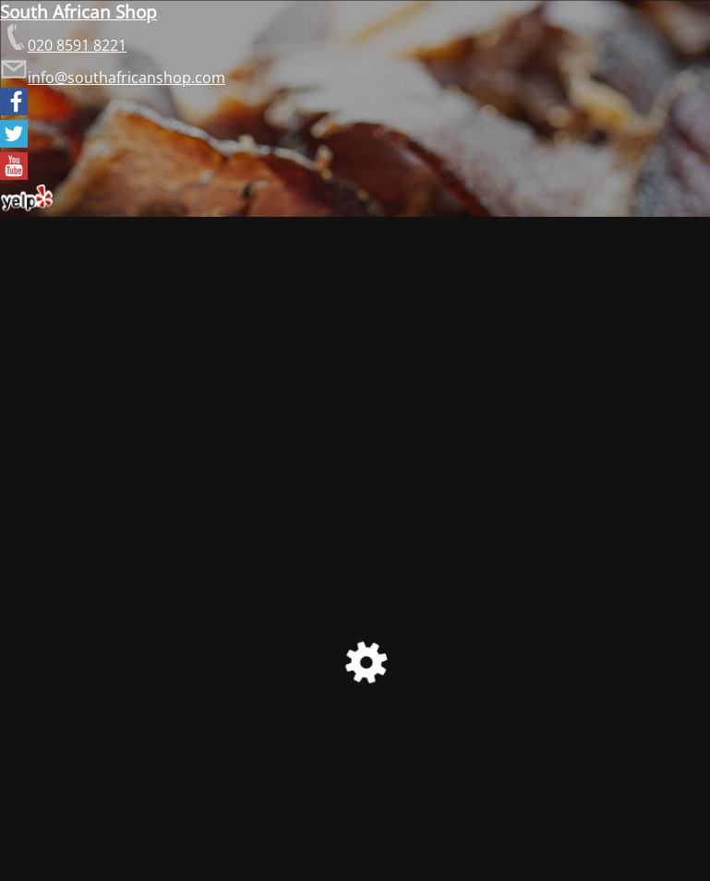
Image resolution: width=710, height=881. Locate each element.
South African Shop (78, 11)
